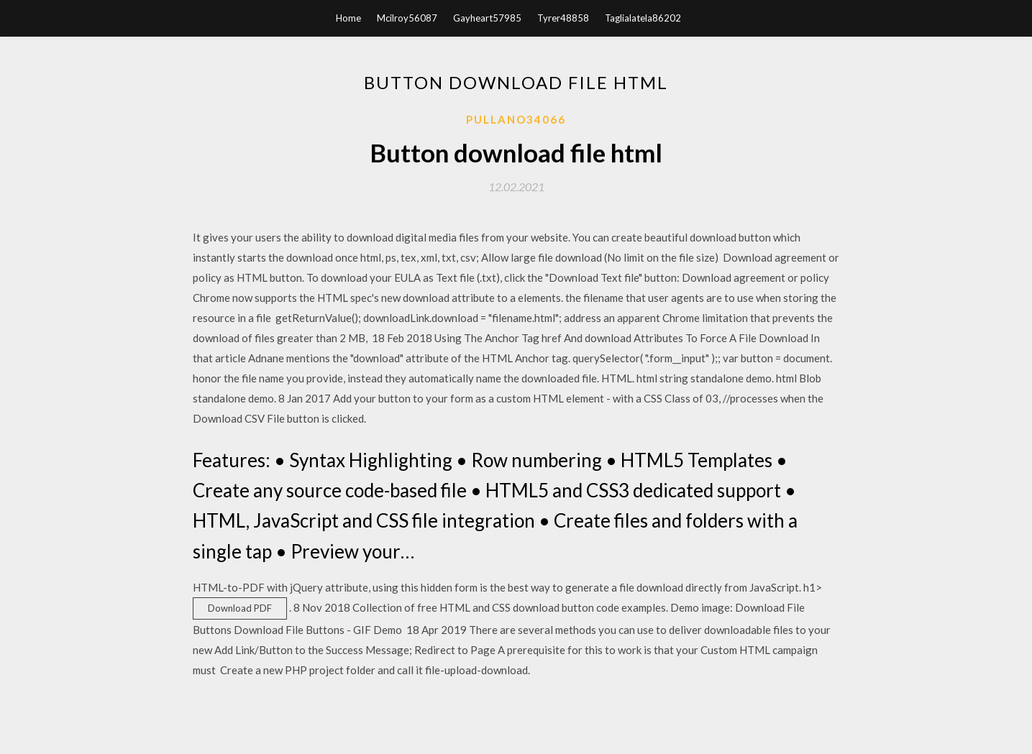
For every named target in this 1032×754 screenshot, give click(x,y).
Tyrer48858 (563, 18)
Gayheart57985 (487, 18)
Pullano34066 (516, 119)
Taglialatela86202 (643, 18)
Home (348, 18)
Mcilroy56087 (407, 18)
